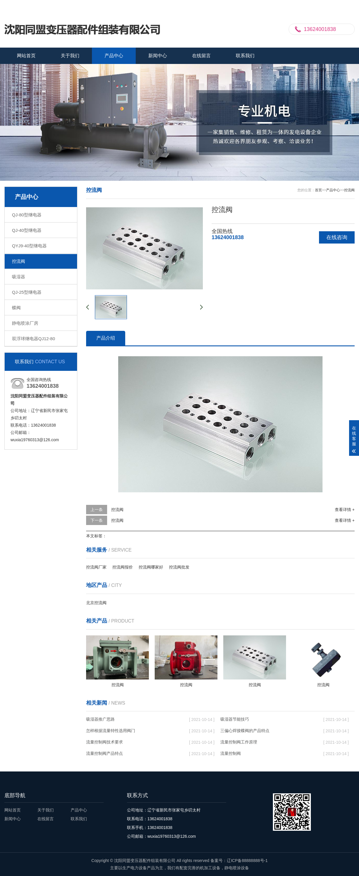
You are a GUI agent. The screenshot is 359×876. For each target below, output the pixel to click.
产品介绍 (105, 338)
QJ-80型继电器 (26, 214)
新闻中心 (157, 55)
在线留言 (201, 55)
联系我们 (324, 5)
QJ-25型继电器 (26, 292)
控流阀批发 (179, 567)
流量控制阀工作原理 (238, 742)
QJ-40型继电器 (26, 230)
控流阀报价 (122, 567)
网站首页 (26, 55)
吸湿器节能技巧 (234, 719)
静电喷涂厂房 (25, 323)
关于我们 (70, 55)
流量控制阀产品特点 (104, 753)
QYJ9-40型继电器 (29, 245)
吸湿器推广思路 (100, 719)
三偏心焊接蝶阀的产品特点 (244, 730)
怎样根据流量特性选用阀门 (110, 730)
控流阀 (18, 261)
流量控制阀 (230, 753)
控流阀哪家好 (151, 567)
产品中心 (113, 55)
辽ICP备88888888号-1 (247, 860)
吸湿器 (18, 276)
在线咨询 (336, 237)
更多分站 (346, 5)
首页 (318, 190)
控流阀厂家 (96, 567)
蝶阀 (16, 307)
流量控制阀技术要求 (104, 742)
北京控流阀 (96, 602)
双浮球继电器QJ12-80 (33, 338)
